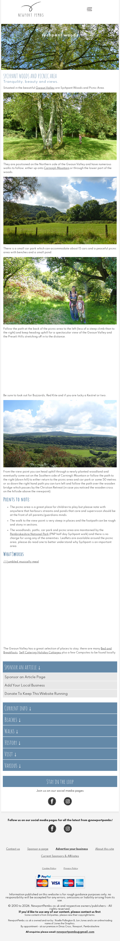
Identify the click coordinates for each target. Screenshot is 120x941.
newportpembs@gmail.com (75, 932)
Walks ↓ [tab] (11, 731)
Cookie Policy (49, 868)
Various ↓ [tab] (12, 765)
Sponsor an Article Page (24, 677)
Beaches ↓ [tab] (12, 719)
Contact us (13, 849)
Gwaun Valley (45, 88)
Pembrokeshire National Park (29, 534)
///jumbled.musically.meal (21, 561)
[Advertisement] (60, 369)
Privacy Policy (70, 868)
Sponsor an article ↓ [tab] (22, 667)
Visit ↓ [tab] (10, 754)
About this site (104, 849)
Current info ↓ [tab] (18, 708)
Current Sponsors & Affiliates (60, 856)
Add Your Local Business (24, 685)
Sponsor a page (37, 849)
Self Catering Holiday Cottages (40, 652)
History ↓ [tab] (12, 742)
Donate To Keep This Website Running (36, 694)
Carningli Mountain (56, 168)
